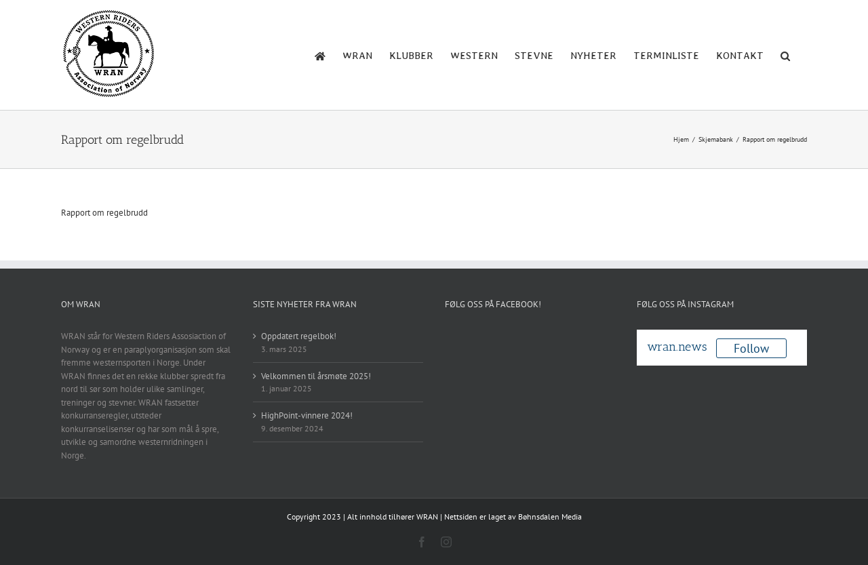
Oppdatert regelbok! (298, 336)
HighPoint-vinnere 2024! (307, 415)
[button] (785, 55)
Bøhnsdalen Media (550, 516)
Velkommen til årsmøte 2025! (316, 376)
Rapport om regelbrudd (104, 212)
